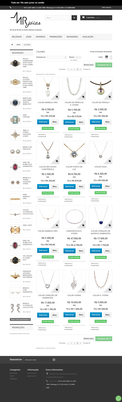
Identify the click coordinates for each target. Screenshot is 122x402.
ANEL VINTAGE (26, 116)
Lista (111, 57)
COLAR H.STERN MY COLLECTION (28, 212)
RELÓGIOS (17, 36)
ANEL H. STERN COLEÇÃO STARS (27, 133)
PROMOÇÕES (56, 36)
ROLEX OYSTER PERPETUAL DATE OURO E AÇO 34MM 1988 (28, 82)
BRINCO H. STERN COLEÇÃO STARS (27, 181)
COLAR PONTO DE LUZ (74, 168)
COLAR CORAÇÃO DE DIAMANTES (48, 296)
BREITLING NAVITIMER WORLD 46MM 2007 (27, 101)
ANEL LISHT (27, 225)
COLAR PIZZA (101, 167)
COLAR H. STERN (100, 295)
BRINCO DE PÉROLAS (27, 148)
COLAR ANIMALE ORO (48, 102)
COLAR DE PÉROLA (100, 102)
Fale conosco (106, 7)
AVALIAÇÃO (87, 36)
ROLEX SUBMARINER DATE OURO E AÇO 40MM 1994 (28, 62)
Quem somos (31, 376)
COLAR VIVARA (74, 295)
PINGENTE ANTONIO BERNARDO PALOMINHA (27, 274)
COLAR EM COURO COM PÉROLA (47, 168)
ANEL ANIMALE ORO (26, 196)
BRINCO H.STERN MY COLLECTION (28, 305)
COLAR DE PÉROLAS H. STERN (74, 103)
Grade (106, 57)
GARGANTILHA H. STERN (74, 232)
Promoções (18, 327)
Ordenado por (41, 57)
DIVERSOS (40, 36)
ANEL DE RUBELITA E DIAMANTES (27, 164)
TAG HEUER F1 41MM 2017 (27, 258)
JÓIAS (28, 36)
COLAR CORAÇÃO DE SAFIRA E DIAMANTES (100, 232)
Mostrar (71, 57)
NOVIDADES (72, 36)
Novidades (17, 52)
